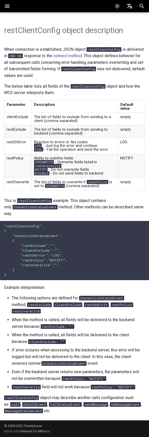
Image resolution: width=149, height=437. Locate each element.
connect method (67, 55)
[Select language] (129, 6)
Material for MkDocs (35, 431)
